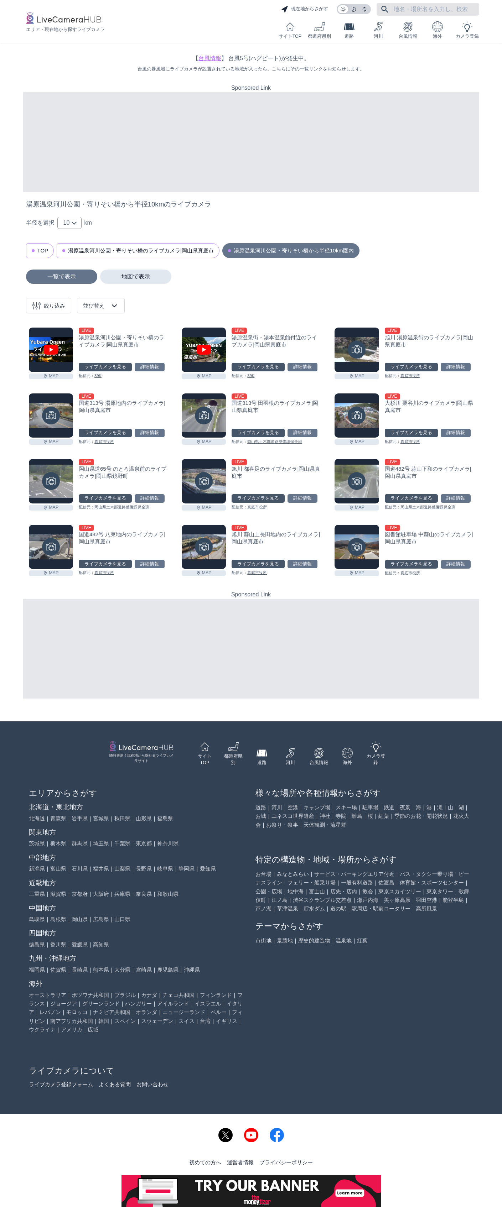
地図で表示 (135, 276)
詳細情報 (149, 366)
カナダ (149, 995)
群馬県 (80, 843)
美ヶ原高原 (397, 900)
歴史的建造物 (314, 940)
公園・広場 (268, 891)
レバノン (50, 1012)
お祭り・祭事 (282, 825)
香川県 (58, 944)
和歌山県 (167, 894)
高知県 (101, 944)
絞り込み (48, 305)
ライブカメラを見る (105, 366)
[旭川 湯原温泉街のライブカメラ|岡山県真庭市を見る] (357, 350)
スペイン (125, 1021)
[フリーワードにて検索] (384, 9)
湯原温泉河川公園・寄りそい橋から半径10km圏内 (294, 250)
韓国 (103, 1021)
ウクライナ (42, 1029)
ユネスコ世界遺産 (292, 816)
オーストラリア (47, 995)
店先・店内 (343, 891)
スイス (186, 1021)
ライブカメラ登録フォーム (61, 1084)
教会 (367, 891)
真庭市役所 (410, 375)
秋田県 (122, 818)
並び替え (101, 306)
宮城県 (101, 818)
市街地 (263, 940)
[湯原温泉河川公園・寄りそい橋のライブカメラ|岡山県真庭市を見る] (51, 350)
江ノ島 (279, 900)
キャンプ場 (317, 807)
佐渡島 (386, 882)
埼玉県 (101, 843)
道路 (349, 30)
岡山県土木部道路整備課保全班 (274, 441)
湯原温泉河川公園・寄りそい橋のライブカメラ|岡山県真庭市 (141, 250)
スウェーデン (157, 1021)
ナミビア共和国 (111, 1012)
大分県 (122, 970)
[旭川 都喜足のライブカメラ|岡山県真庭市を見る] (204, 481)
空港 (293, 807)
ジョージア (63, 1003)
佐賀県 (58, 970)
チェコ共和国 (178, 995)
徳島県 (37, 944)
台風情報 (408, 30)
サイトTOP (290, 30)
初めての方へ (205, 1162)
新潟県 (37, 869)
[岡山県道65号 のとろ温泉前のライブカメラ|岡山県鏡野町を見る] (51, 481)
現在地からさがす (304, 9)
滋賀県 (58, 894)
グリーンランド (101, 1003)
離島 (357, 816)
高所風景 (426, 908)
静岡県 (186, 869)
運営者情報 (240, 1162)
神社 (325, 816)
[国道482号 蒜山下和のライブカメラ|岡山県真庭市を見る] (357, 481)
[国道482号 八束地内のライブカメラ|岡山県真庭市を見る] (51, 547)
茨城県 (37, 843)
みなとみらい (293, 874)
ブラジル (125, 995)
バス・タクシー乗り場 (426, 874)
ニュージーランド (183, 1012)
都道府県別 (319, 30)
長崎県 (80, 970)
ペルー (219, 1012)
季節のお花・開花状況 (421, 816)
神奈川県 (167, 843)
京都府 (80, 894)
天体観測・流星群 (325, 825)
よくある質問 (115, 1084)
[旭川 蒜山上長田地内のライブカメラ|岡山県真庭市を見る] (204, 547)
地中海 (296, 891)
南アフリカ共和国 (71, 1021)
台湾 (205, 1021)
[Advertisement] (251, 142)
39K (98, 375)
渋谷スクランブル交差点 (322, 900)
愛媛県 (80, 944)
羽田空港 (426, 900)
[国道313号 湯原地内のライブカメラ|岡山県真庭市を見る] (51, 415)
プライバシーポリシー (286, 1162)
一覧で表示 (61, 276)
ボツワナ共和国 (90, 995)
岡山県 (80, 919)
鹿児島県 (167, 970)
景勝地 (285, 940)
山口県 (122, 919)
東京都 (144, 843)
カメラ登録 (467, 30)
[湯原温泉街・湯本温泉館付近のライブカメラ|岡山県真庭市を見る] (204, 350)
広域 (93, 1029)
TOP (42, 250)
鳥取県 (37, 919)
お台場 (263, 874)
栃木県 (58, 843)
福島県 (165, 818)
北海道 (37, 818)
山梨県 (122, 869)
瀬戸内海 (367, 900)
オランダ (146, 1012)
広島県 (101, 919)
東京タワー (439, 891)
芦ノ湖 (263, 908)
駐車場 (370, 807)
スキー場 (346, 807)
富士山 (317, 891)
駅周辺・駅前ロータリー (381, 908)
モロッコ (77, 1012)
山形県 (144, 818)
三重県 (37, 894)
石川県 (80, 869)
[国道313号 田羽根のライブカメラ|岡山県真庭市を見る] (204, 415)
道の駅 (338, 908)
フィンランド (216, 995)
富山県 (58, 869)
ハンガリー (138, 1003)
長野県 (144, 869)
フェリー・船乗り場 (312, 882)
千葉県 (122, 843)
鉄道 (389, 807)
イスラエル (208, 1003)
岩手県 (80, 818)
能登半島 (453, 900)
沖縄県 (192, 970)
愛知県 (208, 869)
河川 (378, 30)
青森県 (58, 818)
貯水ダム (314, 908)
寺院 (341, 816)
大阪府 (101, 894)
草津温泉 (287, 908)
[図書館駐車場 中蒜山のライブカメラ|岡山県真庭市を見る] (357, 547)
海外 (437, 30)
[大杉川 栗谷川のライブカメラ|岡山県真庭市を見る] (357, 415)
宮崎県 (144, 970)
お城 (260, 816)
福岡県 (37, 970)
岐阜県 (165, 869)
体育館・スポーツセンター (432, 882)
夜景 (405, 807)
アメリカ (71, 1029)
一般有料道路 (357, 882)
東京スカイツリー (399, 891)
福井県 (101, 869)
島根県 (58, 919)
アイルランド (173, 1003)
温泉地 (344, 940)
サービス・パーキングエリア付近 (354, 874)
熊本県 (101, 970)
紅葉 (383, 816)
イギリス (226, 1021)
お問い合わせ (152, 1084)
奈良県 (144, 894)
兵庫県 (122, 894)
